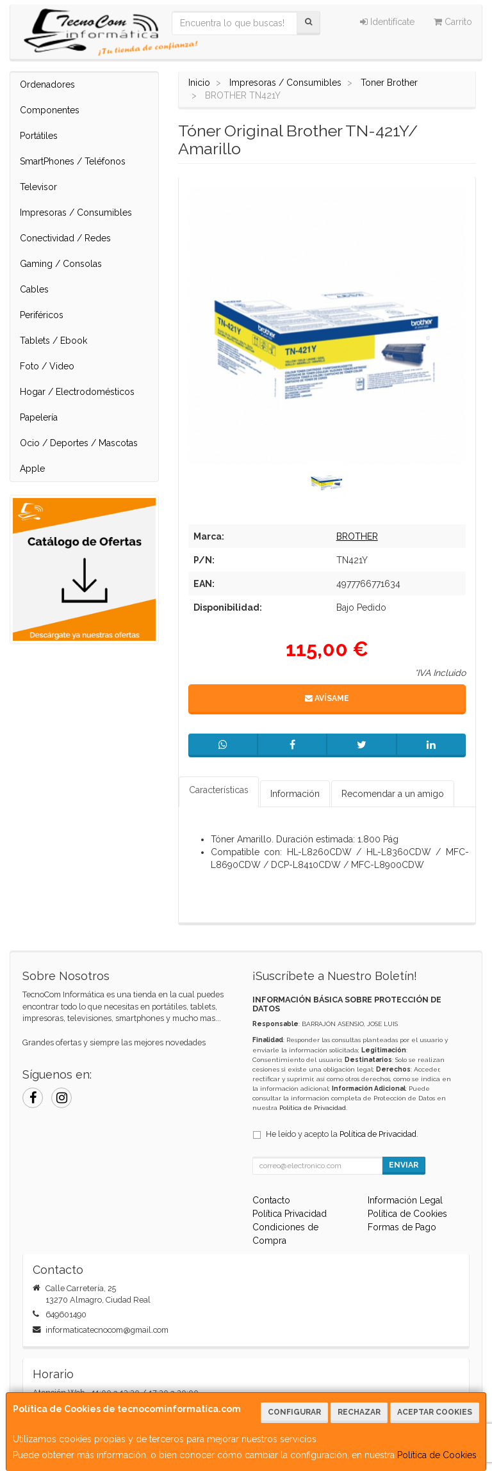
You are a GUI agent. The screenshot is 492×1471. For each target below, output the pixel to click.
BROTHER (357, 536)
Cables (34, 289)
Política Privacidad (289, 1214)
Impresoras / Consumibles (76, 212)
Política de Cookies (437, 1455)
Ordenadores (47, 84)
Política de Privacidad (312, 1107)
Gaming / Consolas (61, 264)
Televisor (38, 187)
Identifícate (387, 22)
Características (219, 790)
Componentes (49, 110)
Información (295, 794)
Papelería (39, 417)
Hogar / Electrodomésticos (77, 392)
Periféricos (41, 315)
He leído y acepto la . (342, 1134)
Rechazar (359, 1412)
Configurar (294, 1412)
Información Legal (405, 1200)
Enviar (403, 1165)
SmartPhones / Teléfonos (73, 161)
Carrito (453, 22)
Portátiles (39, 136)
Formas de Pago (402, 1227)
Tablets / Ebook (53, 340)
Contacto (271, 1200)
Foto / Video (47, 366)
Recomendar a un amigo (392, 794)
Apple (32, 468)
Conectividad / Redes (65, 238)
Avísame (327, 698)
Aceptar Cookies (434, 1412)
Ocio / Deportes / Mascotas (79, 443)
